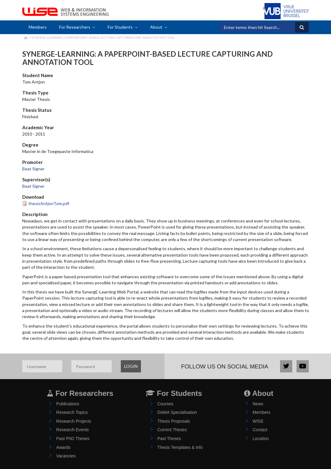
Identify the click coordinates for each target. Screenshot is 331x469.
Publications (67, 403)
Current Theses (172, 429)
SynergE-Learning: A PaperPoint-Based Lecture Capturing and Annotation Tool (103, 37)
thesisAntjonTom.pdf (48, 203)
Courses (165, 403)
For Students (120, 27)
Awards (63, 447)
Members (38, 27)
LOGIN (131, 366)
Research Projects (73, 421)
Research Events (72, 429)
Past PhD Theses (72, 438)
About (156, 27)
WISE (258, 421)
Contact (260, 429)
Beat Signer (33, 168)
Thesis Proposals (173, 421)
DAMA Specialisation (177, 412)
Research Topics (72, 412)
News (258, 403)
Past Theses (169, 438)
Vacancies (66, 455)
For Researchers (74, 27)
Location (261, 438)
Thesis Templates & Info (180, 447)
